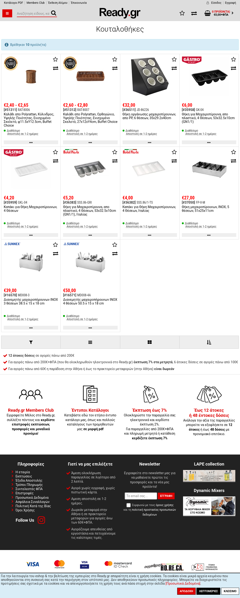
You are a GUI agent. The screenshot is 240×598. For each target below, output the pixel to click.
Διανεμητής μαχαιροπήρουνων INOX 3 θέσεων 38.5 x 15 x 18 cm (31, 301)
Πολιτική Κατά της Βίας (33, 506)
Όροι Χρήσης (25, 510)
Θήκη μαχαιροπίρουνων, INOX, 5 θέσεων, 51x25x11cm (205, 209)
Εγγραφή (230, 2)
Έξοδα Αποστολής (28, 480)
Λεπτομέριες (208, 591)
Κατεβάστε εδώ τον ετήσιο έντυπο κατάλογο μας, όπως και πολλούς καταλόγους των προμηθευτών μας (90, 420)
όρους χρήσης (165, 505)
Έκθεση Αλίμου (58, 2)
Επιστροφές (24, 493)
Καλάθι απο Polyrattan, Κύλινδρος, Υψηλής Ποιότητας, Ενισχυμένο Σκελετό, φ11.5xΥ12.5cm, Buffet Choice (29, 119)
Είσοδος (216, 2)
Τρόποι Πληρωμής (29, 485)
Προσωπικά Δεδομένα (32, 497)
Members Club (35, 2)
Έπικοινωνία (78, 2)
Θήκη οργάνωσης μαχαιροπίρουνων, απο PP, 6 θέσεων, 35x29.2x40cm (149, 116)
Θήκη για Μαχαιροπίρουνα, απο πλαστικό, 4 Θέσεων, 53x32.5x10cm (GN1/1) (208, 118)
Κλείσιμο (230, 591)
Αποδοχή (186, 591)
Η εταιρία (22, 472)
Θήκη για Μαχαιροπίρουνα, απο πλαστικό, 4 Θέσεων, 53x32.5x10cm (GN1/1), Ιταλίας (89, 210)
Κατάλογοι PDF (13, 2)
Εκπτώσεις (23, 476)
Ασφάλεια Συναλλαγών (32, 502)
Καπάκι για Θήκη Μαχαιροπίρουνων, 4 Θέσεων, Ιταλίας (149, 209)
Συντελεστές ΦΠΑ (29, 489)
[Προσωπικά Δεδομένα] (182, 583)
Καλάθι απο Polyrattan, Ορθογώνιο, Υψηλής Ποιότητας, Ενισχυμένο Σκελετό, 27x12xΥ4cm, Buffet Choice (90, 118)
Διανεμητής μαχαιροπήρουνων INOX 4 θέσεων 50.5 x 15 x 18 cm (90, 301)
